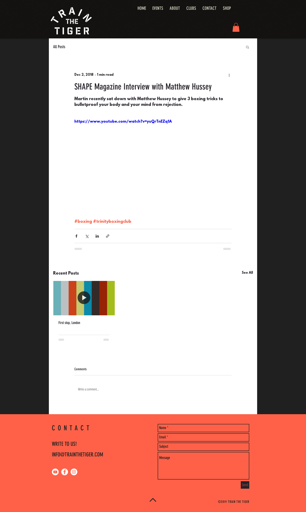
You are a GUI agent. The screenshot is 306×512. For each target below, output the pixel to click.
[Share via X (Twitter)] (87, 236)
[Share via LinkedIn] (97, 236)
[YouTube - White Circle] (55, 472)
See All (247, 273)
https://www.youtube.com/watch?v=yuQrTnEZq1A (123, 122)
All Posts (59, 46)
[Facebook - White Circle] (64, 472)
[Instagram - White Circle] (74, 472)
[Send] (245, 485)
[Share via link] (108, 236)
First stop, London (69, 322)
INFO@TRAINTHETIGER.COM (77, 454)
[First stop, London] (84, 298)
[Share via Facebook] (76, 236)
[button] (236, 27)
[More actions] (229, 75)
